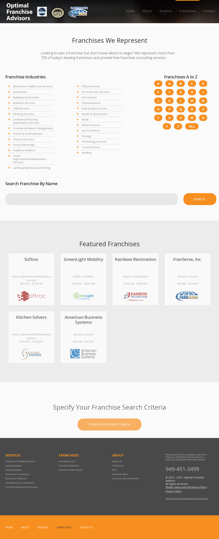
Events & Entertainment (28, 133)
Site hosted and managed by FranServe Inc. (187, 498)
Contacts (86, 527)
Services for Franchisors (17, 474)
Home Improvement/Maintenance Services (29, 159)
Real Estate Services (94, 108)
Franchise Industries (69, 465)
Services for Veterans (16, 478)
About (147, 11)
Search (199, 199)
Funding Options (13, 465)
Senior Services (91, 125)
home (9, 527)
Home (130, 11)
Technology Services (94, 141)
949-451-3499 (182, 469)
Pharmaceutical (91, 103)
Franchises (187, 11)
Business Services (24, 103)
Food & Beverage (24, 144)
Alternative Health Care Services (33, 86)
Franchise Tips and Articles (125, 478)
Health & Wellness (24, 150)
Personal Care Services (96, 92)
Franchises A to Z (67, 461)
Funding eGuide (13, 469)
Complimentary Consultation (19, 482)
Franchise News (120, 474)
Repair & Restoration (95, 114)
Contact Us (117, 465)
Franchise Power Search (109, 437)
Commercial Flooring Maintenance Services (26, 121)
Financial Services (23, 139)
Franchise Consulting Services (20, 461)
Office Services (91, 86)
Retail (85, 119)
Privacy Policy (173, 491)
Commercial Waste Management (33, 128)
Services (165, 11)
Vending (86, 152)
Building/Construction (26, 97)
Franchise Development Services (21, 487)
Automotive (20, 92)
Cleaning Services (23, 114)
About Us (117, 461)
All (192, 126)
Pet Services (89, 97)
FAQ (114, 469)
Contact (209, 11)
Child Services (21, 108)
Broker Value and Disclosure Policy (186, 487)
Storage (86, 136)
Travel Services (91, 147)
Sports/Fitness (91, 130)
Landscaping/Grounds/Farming (32, 167)
